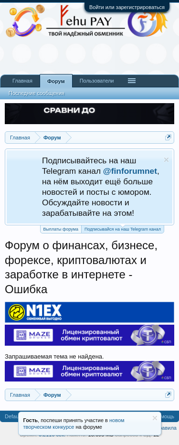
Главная (22, 81)
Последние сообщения (36, 93)
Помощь (164, 416)
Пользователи (97, 81)
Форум (56, 81)
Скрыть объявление (166, 159)
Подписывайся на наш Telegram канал (122, 228)
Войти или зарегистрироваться (127, 7)
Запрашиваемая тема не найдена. (54, 356)
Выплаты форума (60, 229)
